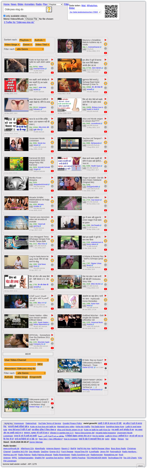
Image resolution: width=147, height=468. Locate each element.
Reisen (121, 439)
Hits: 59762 (33, 67)
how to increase (71, 439)
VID (84, 49)
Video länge (12, 44)
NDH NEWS (96, 68)
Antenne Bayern (53, 448)
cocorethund (95, 123)
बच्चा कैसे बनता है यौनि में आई (19, 430)
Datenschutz (31, 423)
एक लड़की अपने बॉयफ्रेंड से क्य (122, 430)
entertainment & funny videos (95, 243)
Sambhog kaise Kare (115, 426)
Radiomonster (97, 455)
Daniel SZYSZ (88, 367)
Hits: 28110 (33, 107)
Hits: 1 (84, 47)
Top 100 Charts (130, 458)
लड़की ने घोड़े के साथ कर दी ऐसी (110, 423)
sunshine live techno (55, 458)
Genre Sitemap (36, 442)
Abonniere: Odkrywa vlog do (20, 368)
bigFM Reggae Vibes (100, 448)
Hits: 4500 (33, 204)
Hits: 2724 (86, 200)
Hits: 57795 (86, 68)
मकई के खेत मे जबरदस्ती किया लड (91, 439)
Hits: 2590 (33, 224)
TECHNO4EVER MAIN (97, 458)
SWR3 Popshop (79, 458)
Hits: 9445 (86, 123)
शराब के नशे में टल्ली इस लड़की (25, 436)
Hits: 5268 (86, 185)
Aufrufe (40, 40)
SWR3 (67, 458)
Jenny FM (104, 451)
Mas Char (41, 244)
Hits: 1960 (33, 264)
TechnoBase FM (115, 458)
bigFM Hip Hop (83, 448)
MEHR (28, 354)
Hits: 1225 (86, 322)
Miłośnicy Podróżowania (91, 390)
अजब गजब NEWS (39, 89)
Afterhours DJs (27, 448)
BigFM (73, 448)
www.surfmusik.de (11, 448)
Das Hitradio (34, 451)
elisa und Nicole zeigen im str (70, 430)
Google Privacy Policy (72, 423)
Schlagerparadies (26, 458)
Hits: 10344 (33, 127)
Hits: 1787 (86, 263)
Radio (39, 4)
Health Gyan (95, 166)
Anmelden (29, 4)
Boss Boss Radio (118, 448)
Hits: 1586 (33, 303)
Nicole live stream (39, 144)
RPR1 (14, 458)
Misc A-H (41, 303)
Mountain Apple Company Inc (41, 343)
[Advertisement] (91, 29)
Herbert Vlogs (34, 407)
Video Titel (42, 44)
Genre (27, 44)
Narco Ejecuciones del (84, 433)
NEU (40, 364)
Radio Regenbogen (61, 455)
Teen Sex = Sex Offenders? (51, 439)
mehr (107, 439)
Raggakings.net (111, 455)
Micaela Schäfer (38, 205)
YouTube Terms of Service (49, 423)
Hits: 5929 (33, 167)
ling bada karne (98, 426)
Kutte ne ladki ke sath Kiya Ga (97, 430)
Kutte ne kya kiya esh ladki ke (43, 426)
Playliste (25, 40)
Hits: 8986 (86, 143)
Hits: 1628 (86, 284)
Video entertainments (39, 68)
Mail (83, 5)
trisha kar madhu (83, 426)
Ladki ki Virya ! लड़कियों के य (116, 436)
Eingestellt (35, 377)
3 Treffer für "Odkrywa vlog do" (19, 22)
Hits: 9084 (33, 143)
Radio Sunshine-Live (80, 455)
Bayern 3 (65, 448)
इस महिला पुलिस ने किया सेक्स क (44, 430)
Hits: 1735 (33, 285)
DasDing (44, 451)
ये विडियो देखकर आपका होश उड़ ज (78, 436)
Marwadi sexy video (65, 426)
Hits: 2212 (33, 244)
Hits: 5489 (86, 166)
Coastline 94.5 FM (20, 451)
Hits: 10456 (86, 107)
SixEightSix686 (92, 187)
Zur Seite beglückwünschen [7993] (84, 12)
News (13, 4)
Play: (45, 4)
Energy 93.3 (55, 451)
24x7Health (95, 225)
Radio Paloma (24, 455)
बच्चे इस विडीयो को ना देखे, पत (26, 439)
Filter (66, 4)
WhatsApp (92, 5)
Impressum (19, 423)
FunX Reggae (67, 451)
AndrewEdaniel (93, 47)
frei (127, 439)
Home (7, 4)
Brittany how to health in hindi (95, 108)
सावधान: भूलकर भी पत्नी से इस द (36, 433)
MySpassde (95, 143)
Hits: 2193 (86, 242)
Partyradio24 (115, 451)
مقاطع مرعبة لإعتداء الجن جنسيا (51, 436)
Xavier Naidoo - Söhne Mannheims (41, 323)
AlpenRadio (40, 448)
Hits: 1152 (33, 342)
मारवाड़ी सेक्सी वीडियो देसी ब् (18, 426)
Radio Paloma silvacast (42, 455)
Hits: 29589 (86, 87)
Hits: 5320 (33, 182)
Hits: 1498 (86, 304)
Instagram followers (39, 108)
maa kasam (95, 200)
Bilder (20, 4)
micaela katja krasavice (106, 433)
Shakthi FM (40, 458)
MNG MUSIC (96, 284)
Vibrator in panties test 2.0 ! (62, 433)
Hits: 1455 (33, 322)
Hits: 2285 (86, 225)
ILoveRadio (94, 451)
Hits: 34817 (33, 88)
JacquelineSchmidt (40, 184)
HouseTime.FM (81, 451)
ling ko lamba (98, 436)
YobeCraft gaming (39, 225)
